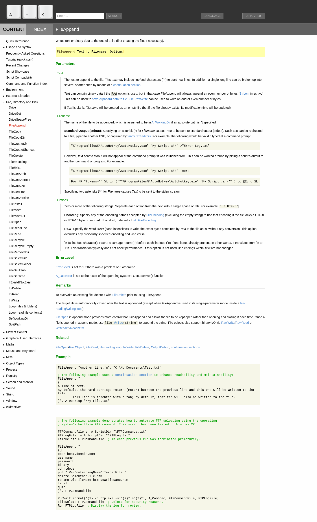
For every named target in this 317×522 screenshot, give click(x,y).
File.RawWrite (138, 99)
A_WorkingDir (160, 122)
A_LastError (64, 276)
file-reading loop (111, 347)
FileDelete (119, 295)
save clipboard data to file (109, 99)
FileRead (91, 347)
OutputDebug (160, 347)
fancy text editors (139, 136)
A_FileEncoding (145, 220)
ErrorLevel (63, 267)
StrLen (244, 93)
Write (118, 323)
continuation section (127, 85)
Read (77, 328)
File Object (76, 347)
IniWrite (128, 347)
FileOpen (62, 317)
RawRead (242, 322)
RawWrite (227, 322)
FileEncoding (155, 215)
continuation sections (185, 347)
